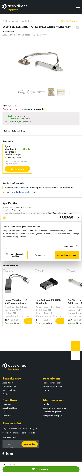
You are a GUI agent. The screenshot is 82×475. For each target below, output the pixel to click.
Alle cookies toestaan (66, 255)
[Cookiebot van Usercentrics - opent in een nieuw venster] (62, 218)
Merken (46, 390)
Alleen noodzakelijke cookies (15, 255)
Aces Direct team (10, 407)
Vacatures (6, 415)
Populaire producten (52, 386)
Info (28, 321)
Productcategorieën (52, 382)
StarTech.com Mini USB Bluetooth (48, 301)
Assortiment (51, 378)
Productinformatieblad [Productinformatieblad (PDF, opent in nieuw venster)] (14, 131)
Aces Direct (10, 400)
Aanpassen (41, 255)
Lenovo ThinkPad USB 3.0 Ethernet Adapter (16, 301)
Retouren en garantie (52, 411)
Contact (6, 394)
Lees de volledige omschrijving (20, 192)
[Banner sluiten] (78, 218)
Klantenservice (53, 400)
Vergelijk (9, 271)
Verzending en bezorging (54, 407)
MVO (4, 411)
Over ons (6, 404)
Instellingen (69, 246)
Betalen (46, 404)
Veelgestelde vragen (52, 415)
